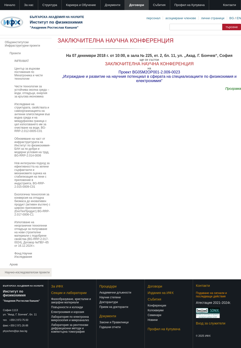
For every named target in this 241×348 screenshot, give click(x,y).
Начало (9, 5)
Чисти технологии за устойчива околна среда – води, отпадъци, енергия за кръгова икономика (31, 91)
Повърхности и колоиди (67, 307)
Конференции (157, 305)
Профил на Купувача (190, 5)
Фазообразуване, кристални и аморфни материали (71, 300)
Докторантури (108, 302)
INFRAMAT (21, 61)
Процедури (108, 286)
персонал (153, 18)
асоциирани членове (180, 18)
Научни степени (110, 297)
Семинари (154, 315)
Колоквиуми (155, 310)
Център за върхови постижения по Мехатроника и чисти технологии (28, 73)
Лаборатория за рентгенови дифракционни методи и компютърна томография (69, 328)
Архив (14, 264)
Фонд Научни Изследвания (23, 255)
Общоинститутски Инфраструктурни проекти (22, 44)
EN (239, 18)
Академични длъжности (115, 292)
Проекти (15, 53)
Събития (159, 5)
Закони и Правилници (114, 322)
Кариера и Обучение (81, 5)
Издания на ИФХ (161, 293)
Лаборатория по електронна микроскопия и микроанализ (70, 318)
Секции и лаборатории (69, 293)
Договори (136, 5)
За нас (28, 5)
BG (231, 18)
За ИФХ (57, 286)
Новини (153, 320)
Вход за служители (210, 323)
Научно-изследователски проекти (27, 272)
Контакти (229, 5)
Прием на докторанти (113, 307)
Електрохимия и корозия (67, 312)
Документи (112, 5)
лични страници (212, 18)
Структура (49, 5)
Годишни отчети (110, 327)
